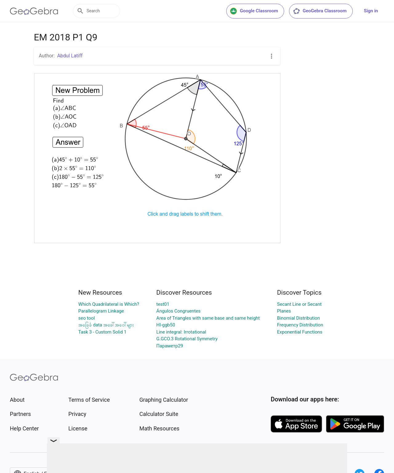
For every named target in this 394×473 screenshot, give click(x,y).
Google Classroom (254, 11)
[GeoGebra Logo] (34, 11)
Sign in (371, 11)
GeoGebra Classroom (320, 11)
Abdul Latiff (70, 56)
